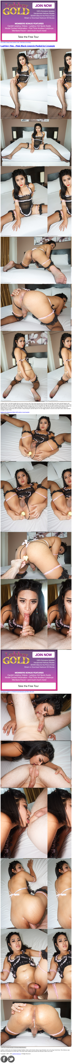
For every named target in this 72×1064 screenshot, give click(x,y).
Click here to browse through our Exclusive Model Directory (13, 1047)
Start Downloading (5, 413)
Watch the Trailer (4, 693)
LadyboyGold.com (16, 1053)
